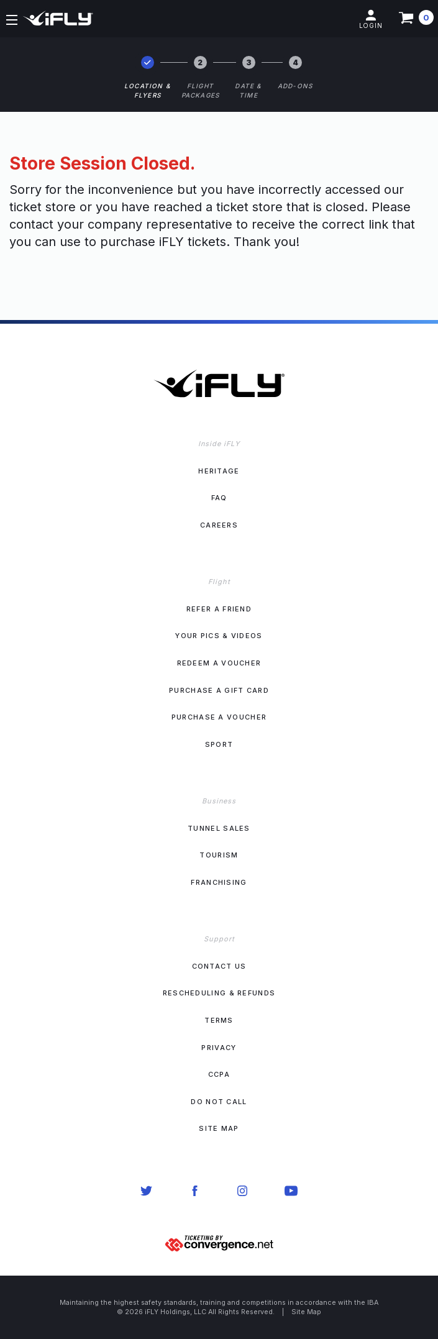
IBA (372, 1303)
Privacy (218, 1047)
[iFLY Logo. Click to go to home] (219, 362)
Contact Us (219, 966)
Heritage (218, 471)
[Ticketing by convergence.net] (219, 1242)
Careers (219, 525)
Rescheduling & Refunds (219, 993)
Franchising (219, 882)
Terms (219, 1020)
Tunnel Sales (219, 828)
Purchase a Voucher (219, 717)
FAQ (219, 497)
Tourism (218, 855)
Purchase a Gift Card (219, 690)
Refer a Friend (219, 609)
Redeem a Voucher (219, 663)
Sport (219, 744)
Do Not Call (219, 1101)
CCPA (219, 1074)
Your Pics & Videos (218, 635)
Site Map (219, 1128)
